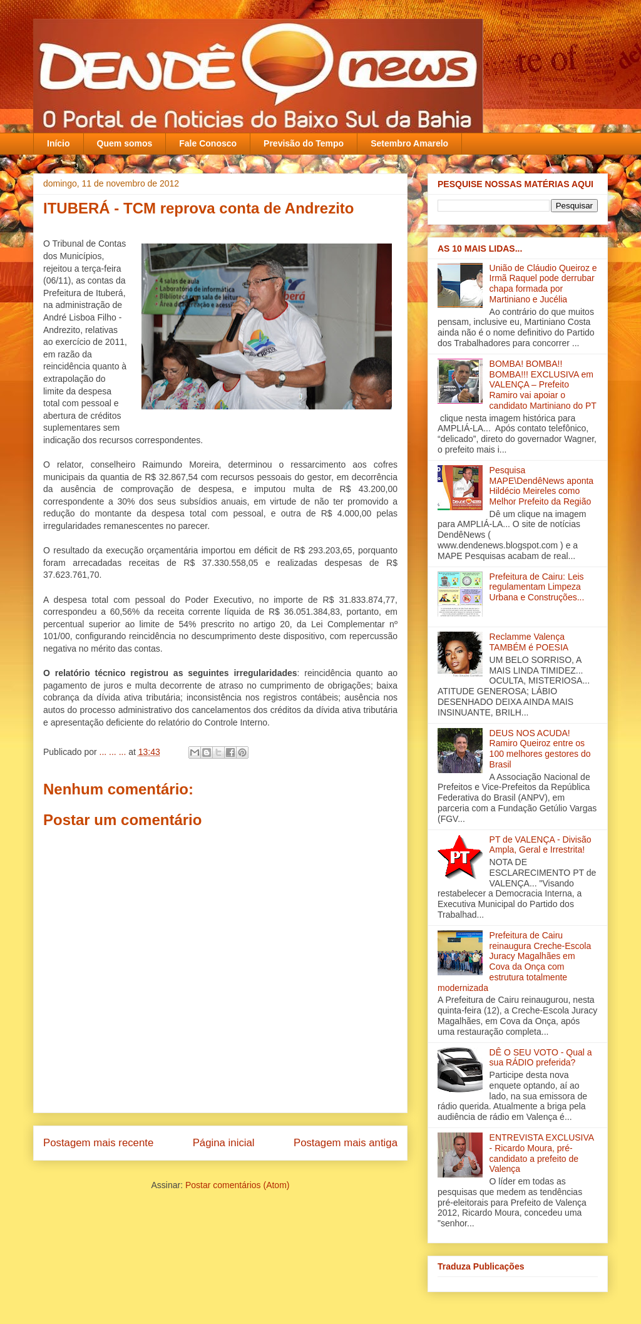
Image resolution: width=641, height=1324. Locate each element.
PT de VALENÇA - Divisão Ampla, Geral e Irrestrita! (541, 844)
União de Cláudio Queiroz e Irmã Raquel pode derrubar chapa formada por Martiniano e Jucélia (543, 283)
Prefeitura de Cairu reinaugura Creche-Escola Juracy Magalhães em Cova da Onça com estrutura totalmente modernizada (514, 961)
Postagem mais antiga (345, 1143)
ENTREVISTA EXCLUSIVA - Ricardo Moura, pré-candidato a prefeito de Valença (542, 1153)
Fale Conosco (208, 143)
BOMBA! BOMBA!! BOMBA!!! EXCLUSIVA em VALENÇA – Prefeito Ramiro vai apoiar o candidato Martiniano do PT (543, 385)
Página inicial (224, 1143)
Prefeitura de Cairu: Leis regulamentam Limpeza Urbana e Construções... (537, 587)
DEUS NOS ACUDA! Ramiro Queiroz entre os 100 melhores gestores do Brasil (540, 748)
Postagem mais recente (98, 1143)
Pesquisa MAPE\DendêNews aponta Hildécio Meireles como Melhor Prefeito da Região (542, 485)
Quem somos (125, 143)
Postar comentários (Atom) (237, 1185)
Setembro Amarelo (409, 143)
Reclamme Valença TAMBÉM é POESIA (529, 642)
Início (58, 143)
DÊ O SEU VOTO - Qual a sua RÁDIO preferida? (541, 1057)
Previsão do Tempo (304, 143)
